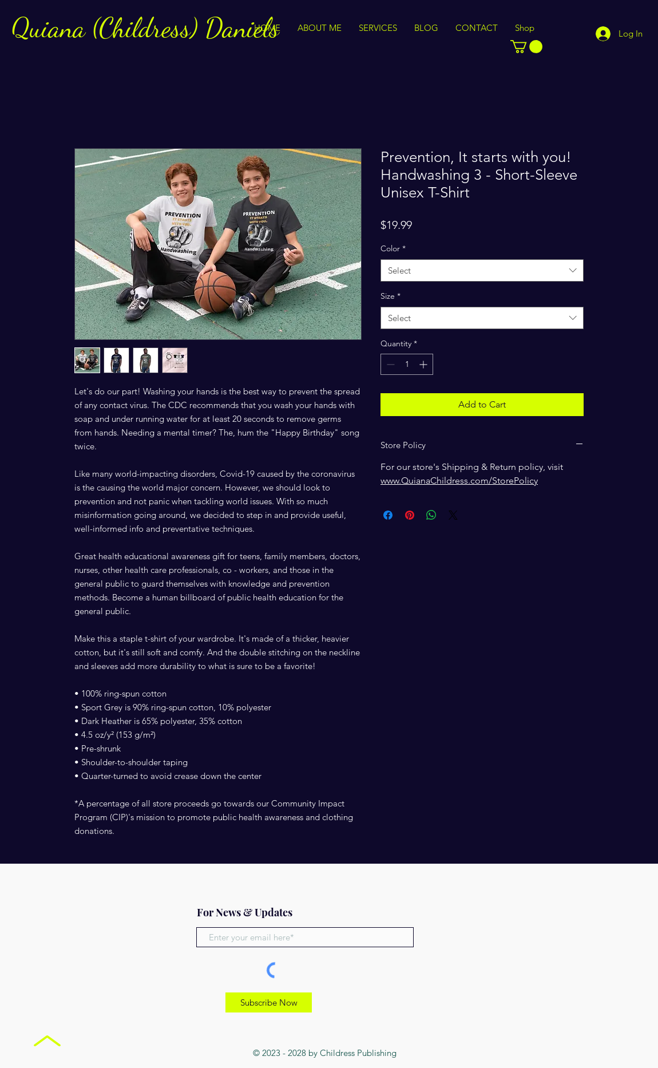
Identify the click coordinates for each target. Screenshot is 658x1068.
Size (390, 296)
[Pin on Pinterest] (410, 515)
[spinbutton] (407, 364)
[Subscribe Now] (268, 1002)
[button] (526, 46)
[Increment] (424, 364)
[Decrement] (389, 364)
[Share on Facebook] (388, 515)
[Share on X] (453, 515)
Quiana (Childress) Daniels (145, 27)
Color (393, 248)
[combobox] (482, 270)
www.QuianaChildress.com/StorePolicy (459, 480)
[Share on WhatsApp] (431, 515)
